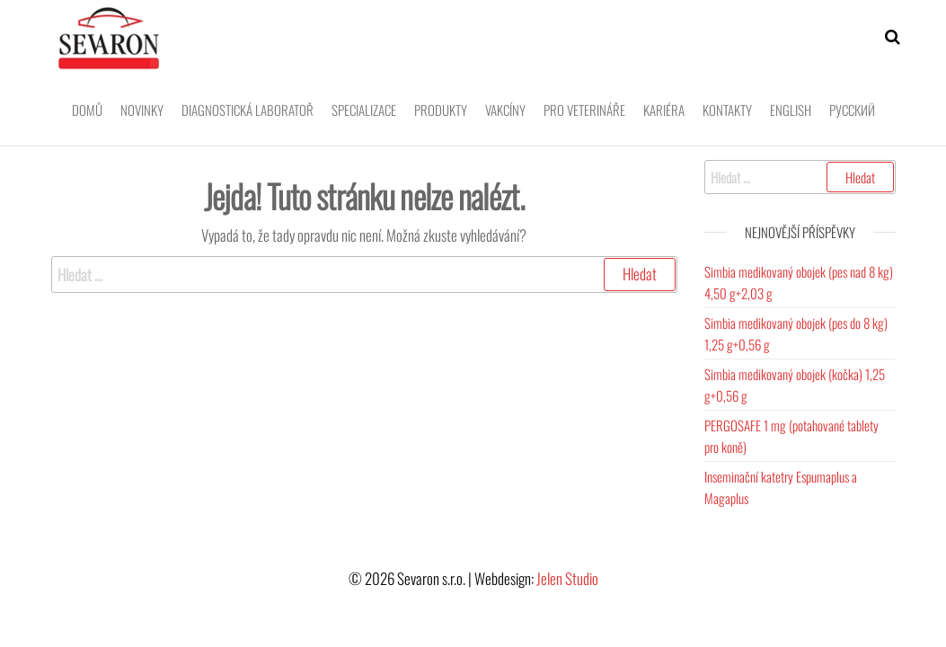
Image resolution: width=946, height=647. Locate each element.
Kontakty (727, 110)
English (790, 110)
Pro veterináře (584, 110)
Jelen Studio (567, 578)
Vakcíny (505, 110)
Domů (87, 110)
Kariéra (664, 110)
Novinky (142, 110)
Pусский (852, 110)
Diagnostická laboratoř (247, 110)
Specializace (364, 110)
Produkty (440, 110)
